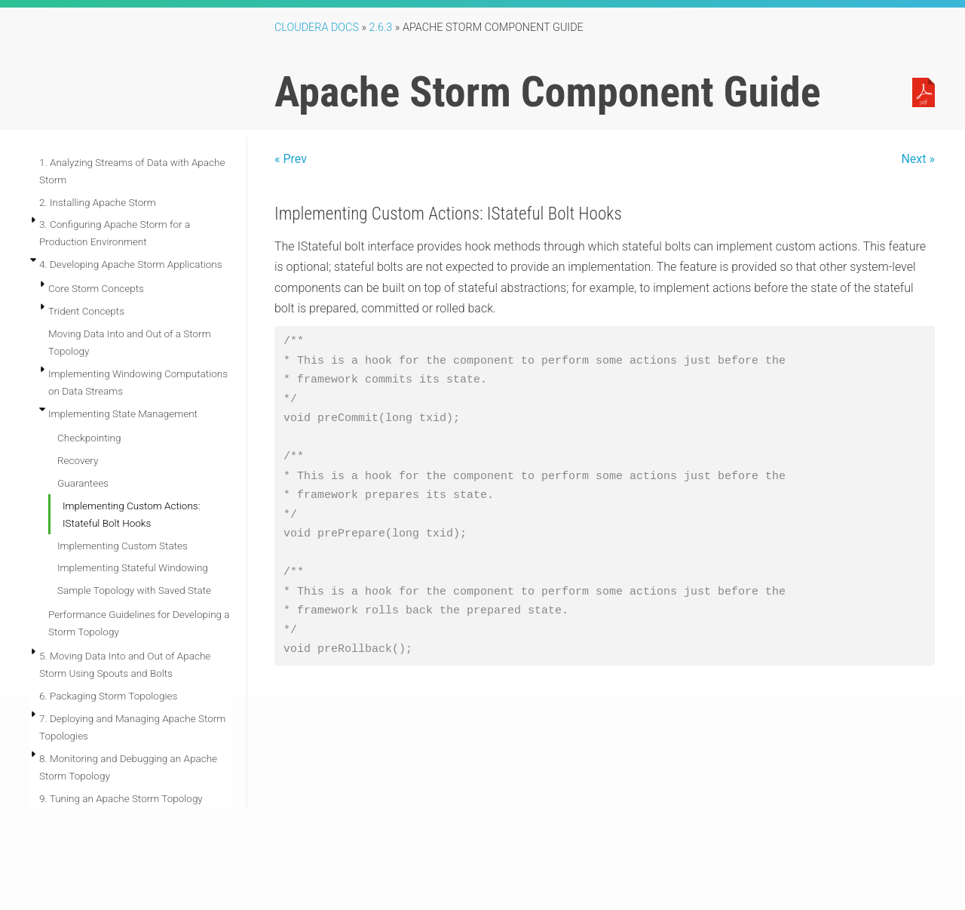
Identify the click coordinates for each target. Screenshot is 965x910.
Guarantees (83, 483)
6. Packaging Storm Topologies (108, 696)
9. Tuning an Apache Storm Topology (121, 798)
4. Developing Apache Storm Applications (130, 264)
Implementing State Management (123, 413)
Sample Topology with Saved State (134, 590)
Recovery (77, 460)
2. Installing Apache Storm (97, 202)
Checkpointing (89, 438)
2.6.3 (381, 27)
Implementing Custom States (122, 546)
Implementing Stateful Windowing (132, 567)
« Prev (290, 159)
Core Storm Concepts (96, 288)
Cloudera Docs (316, 27)
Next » (918, 159)
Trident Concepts (86, 311)
